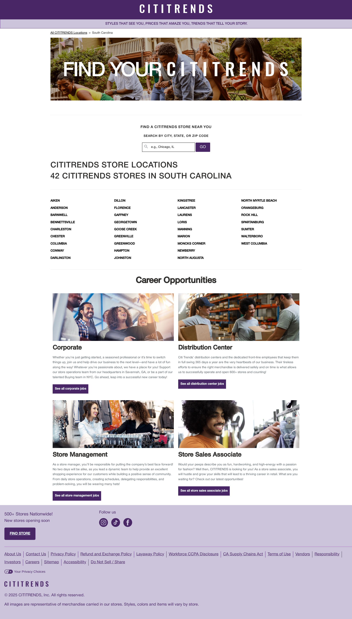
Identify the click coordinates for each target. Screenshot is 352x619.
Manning (185, 229)
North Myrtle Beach (259, 200)
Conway (57, 250)
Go (203, 147)
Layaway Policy (150, 554)
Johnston (122, 258)
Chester (57, 236)
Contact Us (36, 554)
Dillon (119, 200)
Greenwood (124, 243)
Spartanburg (252, 222)
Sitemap (51, 562)
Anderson (59, 208)
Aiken (55, 200)
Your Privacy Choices (29, 571)
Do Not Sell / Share (108, 562)
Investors (12, 562)
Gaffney (121, 215)
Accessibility (75, 562)
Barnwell (58, 215)
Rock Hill (249, 215)
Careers (32, 562)
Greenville (123, 236)
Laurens (185, 215)
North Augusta (191, 258)
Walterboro (252, 236)
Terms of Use (279, 554)
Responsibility (327, 554)
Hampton (121, 250)
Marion (184, 236)
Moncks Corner (191, 243)
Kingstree (186, 200)
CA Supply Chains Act (243, 554)
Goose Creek (125, 229)
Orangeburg (252, 208)
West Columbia (254, 243)
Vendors (302, 554)
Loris (182, 222)
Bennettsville (62, 222)
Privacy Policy (63, 554)
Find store (20, 533)
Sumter (247, 229)
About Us (12, 554)
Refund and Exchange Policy (106, 554)
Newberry (186, 250)
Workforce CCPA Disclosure (194, 554)
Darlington (60, 258)
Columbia (58, 243)
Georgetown (125, 222)
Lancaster (187, 208)
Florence (122, 208)
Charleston (60, 229)
